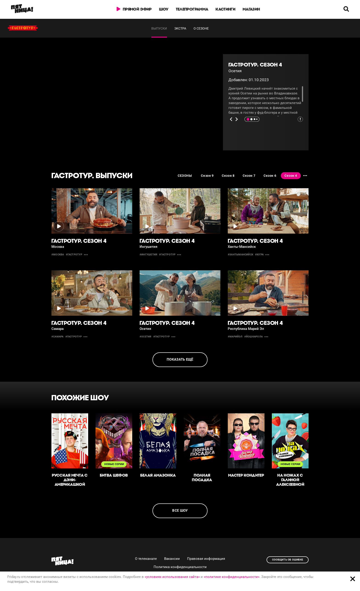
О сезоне (201, 28)
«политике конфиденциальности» (231, 577)
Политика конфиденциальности (180, 567)
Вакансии (172, 559)
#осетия (146, 336)
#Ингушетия (148, 254)
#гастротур (74, 254)
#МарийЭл (235, 336)
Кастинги (225, 9)
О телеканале (146, 559)
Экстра (180, 28)
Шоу (164, 9)
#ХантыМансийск (240, 254)
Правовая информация (206, 559)
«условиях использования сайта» (172, 577)
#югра (259, 254)
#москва (57, 254)
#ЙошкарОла (253, 336)
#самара (57, 336)
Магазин (251, 9)
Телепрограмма (192, 9)
